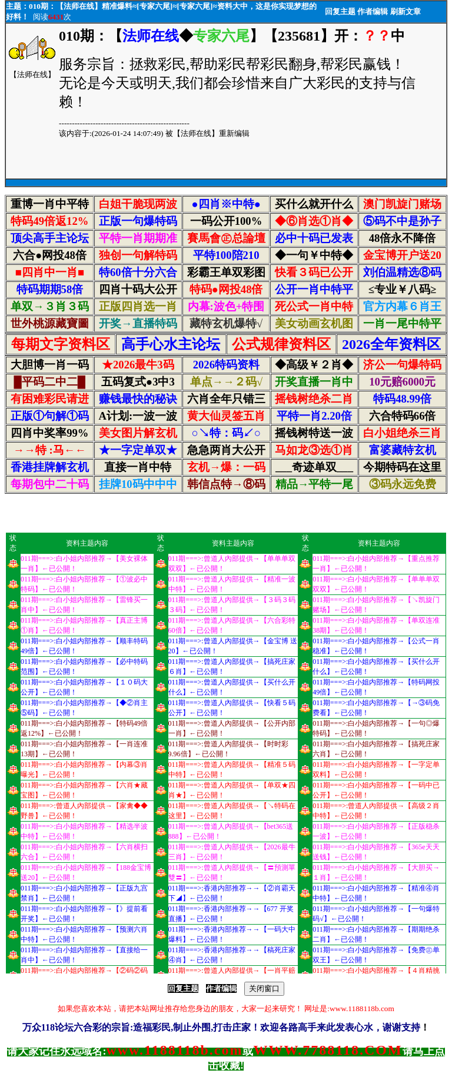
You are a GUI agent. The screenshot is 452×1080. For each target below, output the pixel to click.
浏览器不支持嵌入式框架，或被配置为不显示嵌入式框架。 (226, 359)
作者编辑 (372, 11)
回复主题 (340, 11)
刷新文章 (405, 11)
